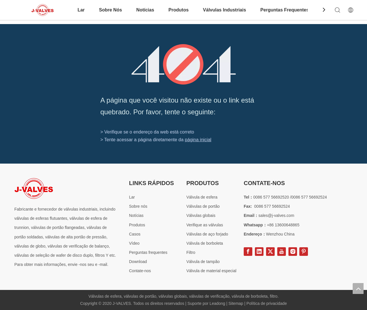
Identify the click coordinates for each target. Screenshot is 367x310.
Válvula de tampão (203, 261)
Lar (81, 9)
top (358, 288)
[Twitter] (270, 251)
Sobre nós (138, 206)
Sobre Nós (110, 9)
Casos (134, 234)
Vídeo (134, 243)
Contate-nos (140, 270)
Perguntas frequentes (148, 252)
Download (138, 261)
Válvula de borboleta (204, 243)
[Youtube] (281, 251)
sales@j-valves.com (276, 215)
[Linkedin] (259, 251)
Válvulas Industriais (224, 9)
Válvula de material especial (211, 270)
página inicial (198, 139)
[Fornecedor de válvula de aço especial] (33, 188)
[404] (183, 64)
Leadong (218, 303)
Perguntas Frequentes (284, 9)
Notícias (145, 9)
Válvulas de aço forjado (207, 234)
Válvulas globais (200, 215)
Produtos (179, 9)
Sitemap (236, 303)
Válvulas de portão (203, 206)
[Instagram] (292, 251)
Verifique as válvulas (204, 225)
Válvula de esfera (201, 197)
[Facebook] (248, 251)
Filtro (190, 252)
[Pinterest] (303, 251)
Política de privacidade (267, 303)
